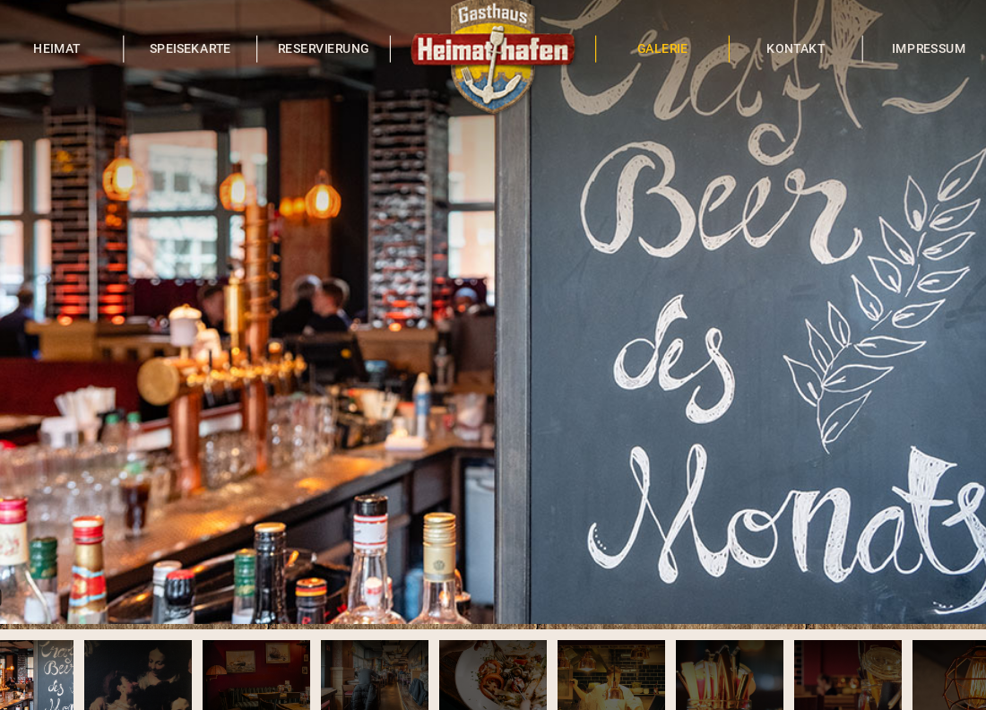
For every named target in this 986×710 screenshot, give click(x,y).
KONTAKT (795, 48)
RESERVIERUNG (323, 48)
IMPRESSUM (929, 48)
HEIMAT (57, 48)
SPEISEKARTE (190, 48)
